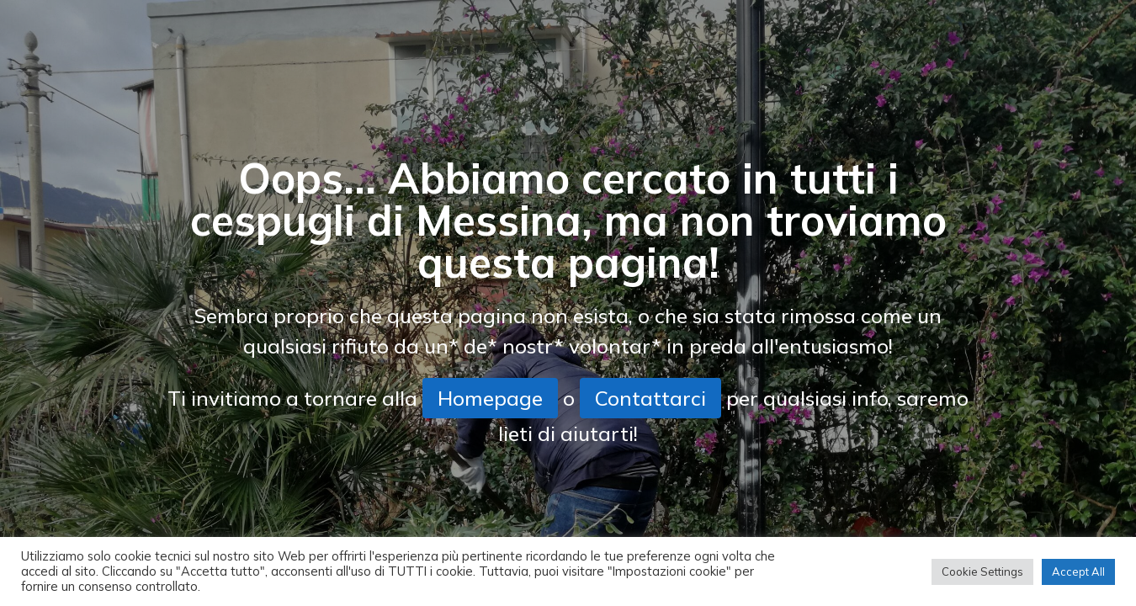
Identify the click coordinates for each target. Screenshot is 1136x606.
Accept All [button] (1078, 571)
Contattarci (650, 398)
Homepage (490, 398)
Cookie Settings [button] (982, 571)
